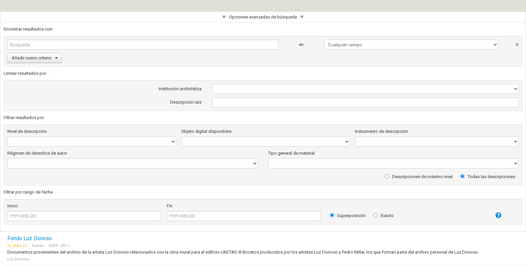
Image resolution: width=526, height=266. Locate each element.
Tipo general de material (291, 153)
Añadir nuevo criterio (35, 57)
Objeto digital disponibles (206, 131)
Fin (169, 205)
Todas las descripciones (487, 176)
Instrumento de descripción (381, 131)
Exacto (383, 215)
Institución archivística (180, 88)
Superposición (348, 215)
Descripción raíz (186, 102)
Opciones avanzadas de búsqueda (263, 16)
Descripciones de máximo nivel (419, 176)
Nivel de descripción (27, 131)
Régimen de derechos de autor (37, 153)
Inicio (12, 205)
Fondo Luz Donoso (29, 238)
